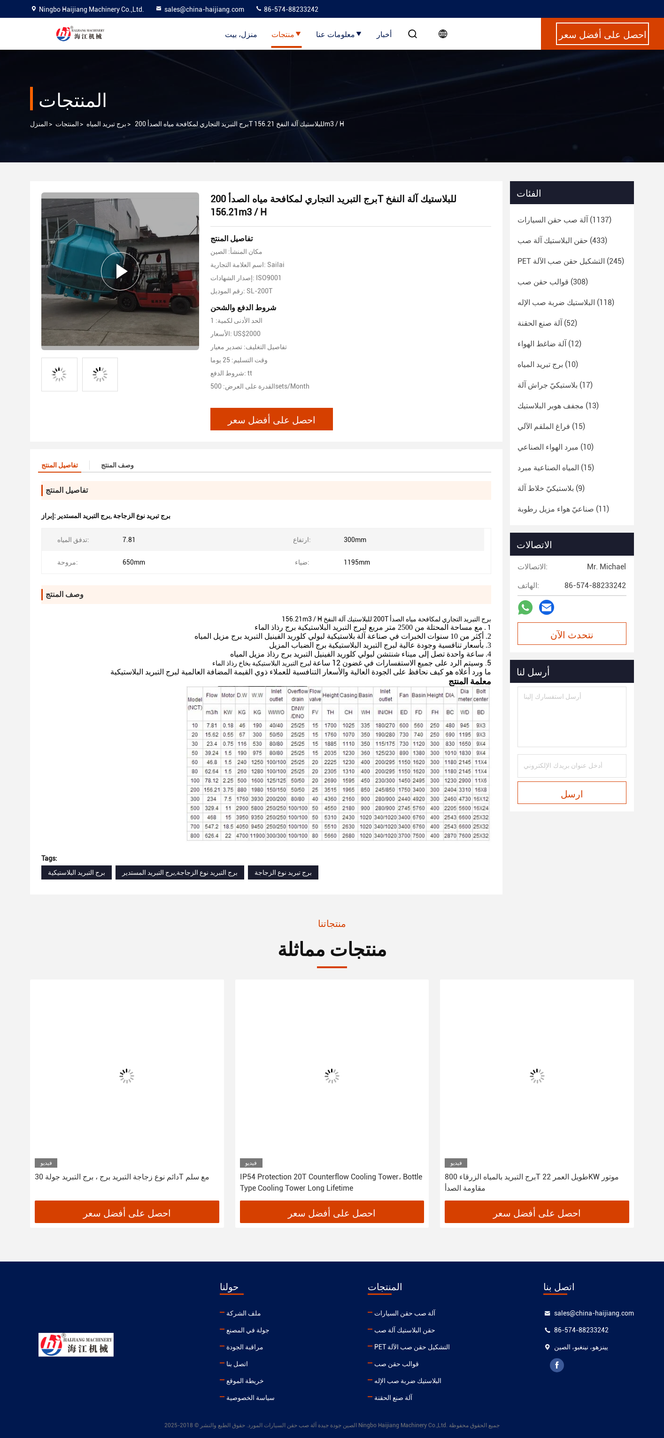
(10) (547, 364)
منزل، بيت (241, 33)
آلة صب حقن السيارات (404, 1313)
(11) (563, 509)
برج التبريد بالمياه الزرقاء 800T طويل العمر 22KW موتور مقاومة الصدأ (532, 1182)
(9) (551, 488)
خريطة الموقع (245, 1380)
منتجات (286, 33)
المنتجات (67, 124)
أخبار (384, 33)
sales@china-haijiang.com (199, 9)
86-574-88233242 (286, 9)
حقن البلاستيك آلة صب (404, 1330)
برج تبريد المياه (106, 124)
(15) (551, 426)
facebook (557, 1365)
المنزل (39, 124)
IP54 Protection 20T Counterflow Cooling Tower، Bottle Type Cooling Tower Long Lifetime (331, 1182)
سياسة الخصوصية (250, 1397)
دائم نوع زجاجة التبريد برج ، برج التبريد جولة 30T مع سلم (122, 1176)
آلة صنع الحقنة (393, 1397)
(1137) (564, 219)
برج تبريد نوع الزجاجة (283, 872)
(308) (552, 281)
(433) (562, 240)
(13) (558, 405)
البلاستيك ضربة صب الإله (407, 1380)
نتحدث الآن (572, 634)
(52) (547, 323)
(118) (565, 302)
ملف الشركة (243, 1313)
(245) (570, 261)
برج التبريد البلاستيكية (76, 872)
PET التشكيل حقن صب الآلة (412, 1347)
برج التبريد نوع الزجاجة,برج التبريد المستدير (180, 872)
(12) (549, 343)
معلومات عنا (339, 33)
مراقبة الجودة (244, 1347)
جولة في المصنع (248, 1330)
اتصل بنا (237, 1364)
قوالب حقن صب (396, 1364)
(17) (555, 385)
